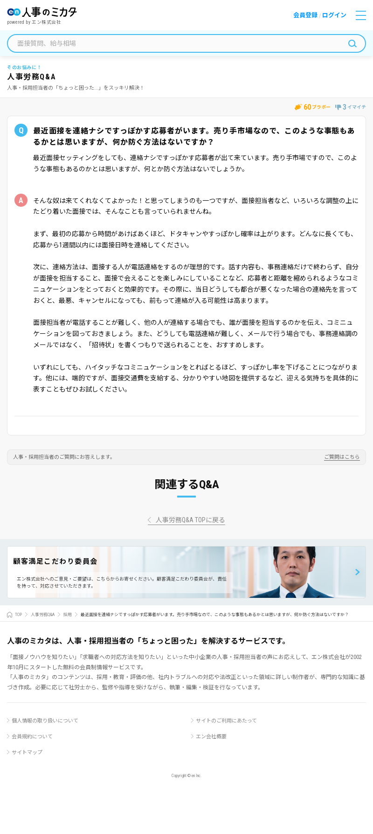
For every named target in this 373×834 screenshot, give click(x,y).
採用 (67, 614)
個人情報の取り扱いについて (45, 721)
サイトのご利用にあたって (226, 721)
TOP (18, 614)
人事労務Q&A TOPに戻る (190, 520)
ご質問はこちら (342, 457)
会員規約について (32, 737)
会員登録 (305, 15)
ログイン (334, 15)
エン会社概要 (211, 737)
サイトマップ (27, 753)
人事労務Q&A (43, 614)
